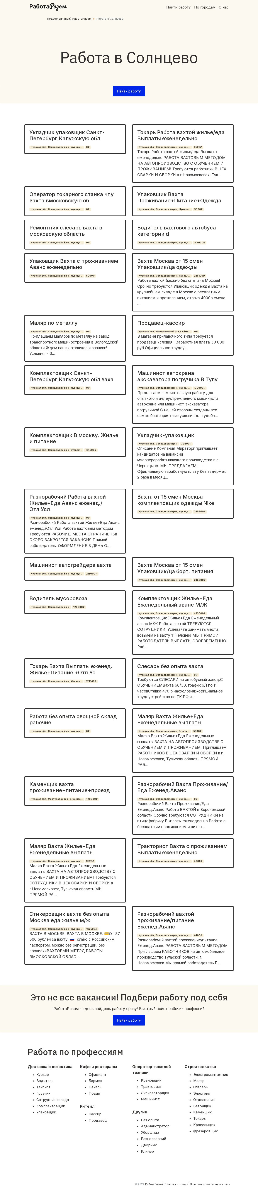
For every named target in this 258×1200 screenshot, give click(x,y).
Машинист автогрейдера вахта (70, 565)
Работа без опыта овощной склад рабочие (73, 719)
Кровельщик (204, 1125)
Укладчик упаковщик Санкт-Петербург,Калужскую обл (67, 135)
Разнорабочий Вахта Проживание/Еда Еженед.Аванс (182, 787)
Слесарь (200, 1087)
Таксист (43, 1087)
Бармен (95, 1081)
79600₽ (186, 443)
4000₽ (198, 861)
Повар (94, 1093)
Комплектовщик (50, 1106)
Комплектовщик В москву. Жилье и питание (73, 438)
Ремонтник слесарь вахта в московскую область (65, 230)
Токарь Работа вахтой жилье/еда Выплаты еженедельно (181, 135)
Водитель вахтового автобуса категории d (176, 230)
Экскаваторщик (155, 1093)
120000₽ (79, 607)
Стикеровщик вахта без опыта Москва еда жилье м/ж (69, 917)
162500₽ (91, 929)
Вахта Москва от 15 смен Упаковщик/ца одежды (170, 264)
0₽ (88, 147)
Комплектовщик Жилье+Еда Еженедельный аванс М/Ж (174, 601)
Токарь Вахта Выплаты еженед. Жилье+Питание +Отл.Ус (70, 669)
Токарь (199, 1118)
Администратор (155, 1126)
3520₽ (198, 147)
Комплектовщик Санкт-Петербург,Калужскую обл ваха (71, 376)
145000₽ (199, 242)
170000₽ (199, 387)
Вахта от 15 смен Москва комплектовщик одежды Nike (175, 500)
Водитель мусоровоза (58, 598)
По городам (204, 7)
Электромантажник (210, 1074)
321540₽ (91, 681)
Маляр (198, 1081)
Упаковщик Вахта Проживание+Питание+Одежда (179, 197)
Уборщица (150, 1132)
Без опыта (150, 1120)
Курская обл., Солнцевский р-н (158, 443)
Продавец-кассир (161, 323)
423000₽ (199, 613)
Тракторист (151, 1086)
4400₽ (198, 935)
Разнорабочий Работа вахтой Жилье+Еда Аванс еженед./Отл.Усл (67, 503)
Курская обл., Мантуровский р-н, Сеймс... (164, 331)
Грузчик (43, 1093)
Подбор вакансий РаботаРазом (69, 18)
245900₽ (199, 511)
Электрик (201, 1093)
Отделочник (204, 1099)
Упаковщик (46, 1112)
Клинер (147, 1151)
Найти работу (178, 7)
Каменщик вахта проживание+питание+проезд (69, 787)
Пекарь (95, 1087)
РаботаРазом (154, 1184)
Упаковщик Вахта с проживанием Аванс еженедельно (73, 264)
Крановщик (151, 1080)
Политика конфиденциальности (210, 1184)
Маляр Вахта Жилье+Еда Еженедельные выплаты (170, 719)
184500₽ (90, 450)
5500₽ (197, 731)
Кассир (95, 1114)
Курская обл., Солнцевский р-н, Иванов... (56, 681)
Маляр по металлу (53, 323)
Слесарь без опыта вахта (170, 666)
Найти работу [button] (129, 91)
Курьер (42, 1074)
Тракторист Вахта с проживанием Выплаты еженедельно (182, 849)
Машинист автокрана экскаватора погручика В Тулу (177, 376)
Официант (98, 1074)
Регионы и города (176, 1184)
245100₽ (199, 275)
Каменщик (202, 1112)
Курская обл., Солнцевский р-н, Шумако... (164, 209)
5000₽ (198, 209)
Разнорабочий (153, 1139)
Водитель (44, 1081)
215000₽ (91, 573)
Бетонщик (202, 1106)
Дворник (149, 1145)
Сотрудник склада (52, 1099)
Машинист (150, 1099)
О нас (224, 7)
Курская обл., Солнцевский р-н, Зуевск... (56, 450)
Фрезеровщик (205, 1131)
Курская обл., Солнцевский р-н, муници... (56, 147)
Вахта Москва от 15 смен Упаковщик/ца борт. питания (175, 568)
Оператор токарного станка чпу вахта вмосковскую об (71, 197)
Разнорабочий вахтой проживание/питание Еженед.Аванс (165, 920)
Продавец (98, 1120)
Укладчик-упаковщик (165, 435)
